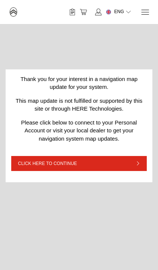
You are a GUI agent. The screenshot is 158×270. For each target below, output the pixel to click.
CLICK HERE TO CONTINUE (47, 163)
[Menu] (145, 12)
